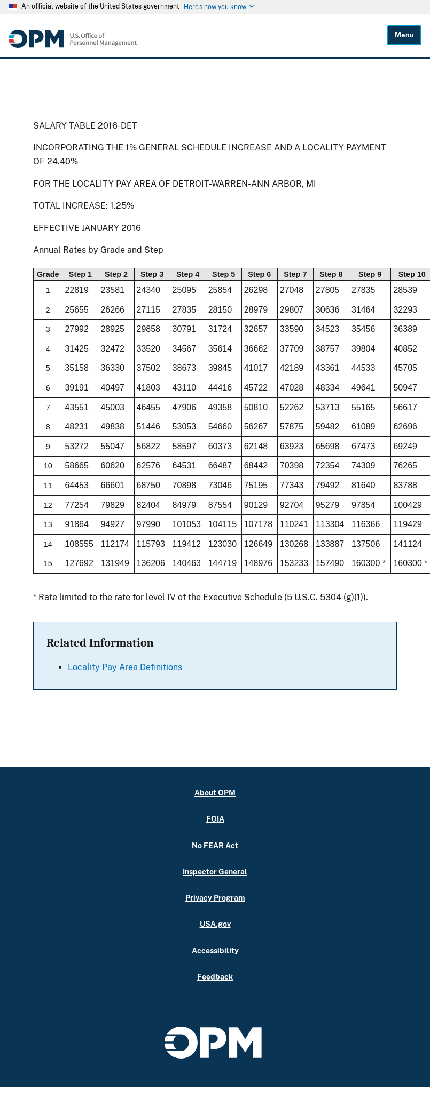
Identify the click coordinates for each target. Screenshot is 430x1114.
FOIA (215, 818)
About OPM (215, 792)
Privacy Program (215, 897)
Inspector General (215, 871)
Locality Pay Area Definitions (125, 667)
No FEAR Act (215, 845)
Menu (404, 35)
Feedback (215, 976)
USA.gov (215, 923)
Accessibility (215, 950)
